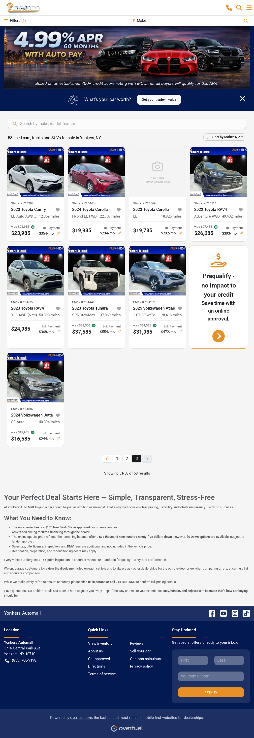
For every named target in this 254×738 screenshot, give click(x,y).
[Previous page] (107, 459)
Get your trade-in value (159, 99)
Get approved (99, 659)
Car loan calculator (145, 659)
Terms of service (102, 674)
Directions (96, 666)
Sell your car (140, 651)
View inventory (100, 643)
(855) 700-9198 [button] (20, 660)
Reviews (137, 643)
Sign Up (211, 692)
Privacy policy (141, 666)
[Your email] (211, 676)
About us (95, 651)
